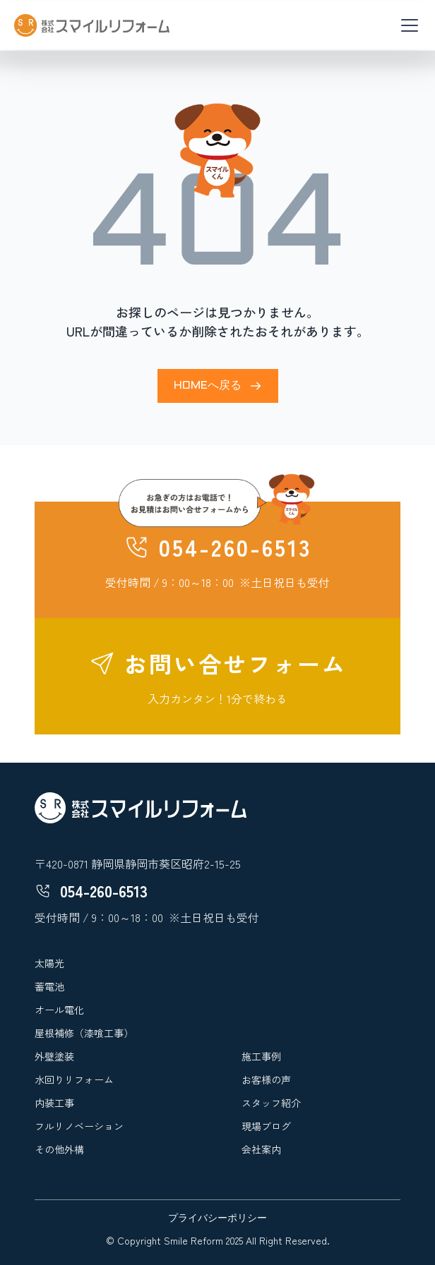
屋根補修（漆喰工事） (84, 1033)
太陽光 (49, 963)
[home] (91, 25)
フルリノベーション (79, 1126)
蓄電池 (49, 986)
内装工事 (54, 1103)
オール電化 (59, 1010)
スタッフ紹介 (271, 1103)
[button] (407, 25)
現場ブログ (266, 1126)
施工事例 (261, 1056)
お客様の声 (266, 1079)
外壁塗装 (54, 1056)
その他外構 (59, 1149)
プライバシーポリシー (217, 1218)
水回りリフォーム (74, 1079)
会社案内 (261, 1149)
